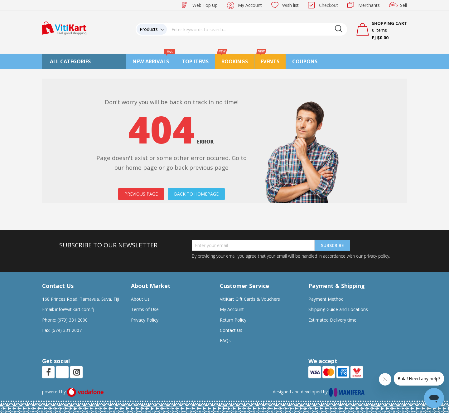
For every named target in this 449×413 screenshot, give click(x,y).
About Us (140, 299)
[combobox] (257, 29)
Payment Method (326, 299)
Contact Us (231, 330)
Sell (403, 5)
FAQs (225, 340)
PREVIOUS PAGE (141, 194)
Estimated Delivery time (332, 320)
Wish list (290, 5)
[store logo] (64, 28)
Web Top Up (205, 5)
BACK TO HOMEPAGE (196, 194)
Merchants (369, 5)
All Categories (70, 61)
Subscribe (332, 245)
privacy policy (376, 256)
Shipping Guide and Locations (338, 309)
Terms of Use (145, 309)
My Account (250, 5)
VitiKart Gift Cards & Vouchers (250, 299)
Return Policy (233, 320)
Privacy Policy (144, 320)
